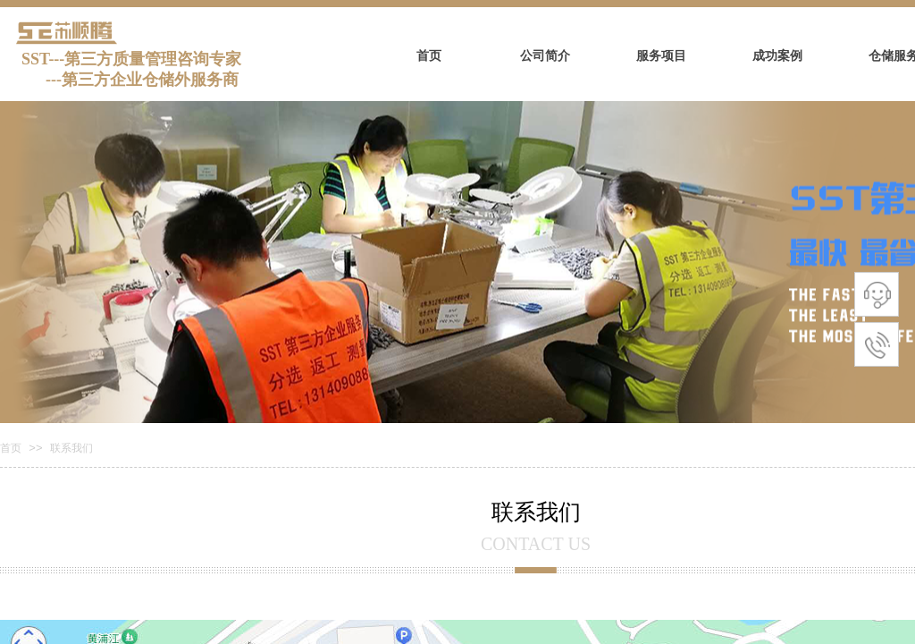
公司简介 (545, 56)
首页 (428, 56)
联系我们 (71, 448)
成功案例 (777, 56)
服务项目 (661, 56)
